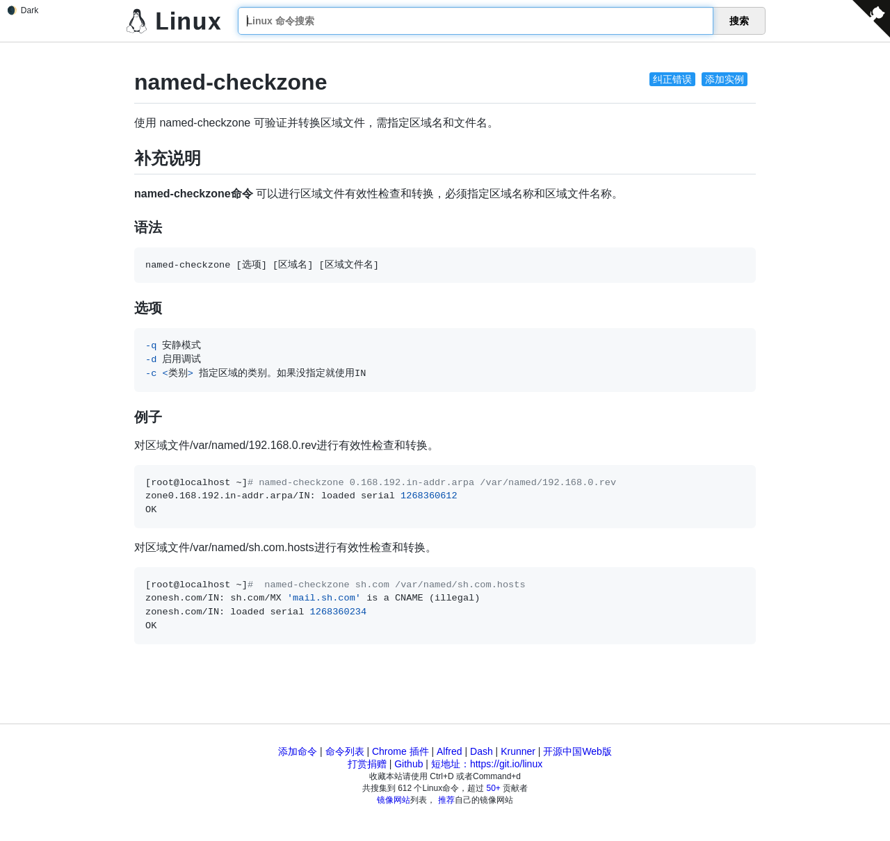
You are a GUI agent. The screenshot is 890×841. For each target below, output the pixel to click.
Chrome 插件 (400, 751)
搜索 (739, 20)
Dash (481, 751)
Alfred (449, 751)
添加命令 (297, 751)
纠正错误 (672, 79)
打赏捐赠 (367, 763)
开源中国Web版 (577, 751)
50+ (494, 788)
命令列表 (344, 751)
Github (408, 763)
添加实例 (724, 79)
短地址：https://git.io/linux (486, 763)
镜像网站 (393, 800)
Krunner (518, 751)
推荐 (446, 800)
